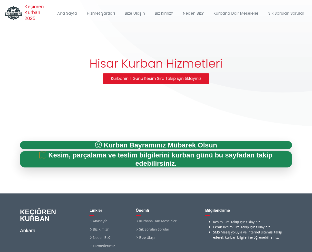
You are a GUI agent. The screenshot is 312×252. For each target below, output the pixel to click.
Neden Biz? (193, 13)
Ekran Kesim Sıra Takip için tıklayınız (241, 227)
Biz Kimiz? (164, 13)
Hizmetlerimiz (104, 246)
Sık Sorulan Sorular (286, 13)
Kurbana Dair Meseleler (236, 13)
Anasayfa (100, 221)
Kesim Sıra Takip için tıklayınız (236, 222)
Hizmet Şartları (101, 13)
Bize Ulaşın (135, 13)
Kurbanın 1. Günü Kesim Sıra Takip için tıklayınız (156, 79)
